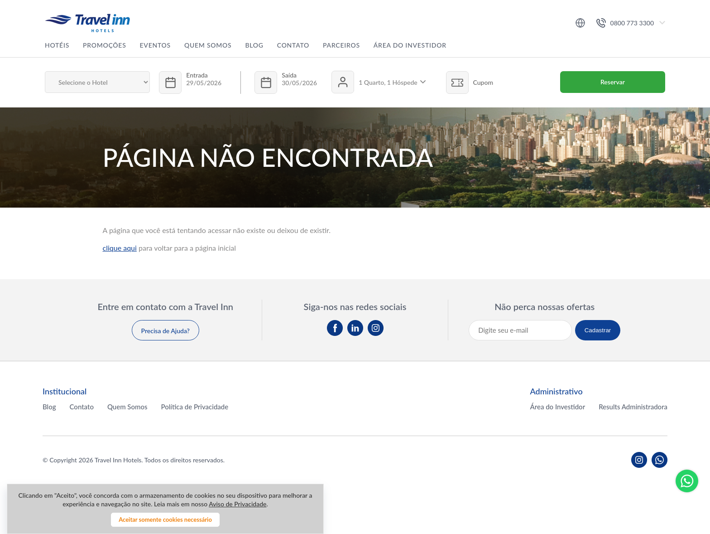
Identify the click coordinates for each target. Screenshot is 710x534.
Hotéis (57, 45)
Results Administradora (633, 407)
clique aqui (120, 247)
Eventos (155, 45)
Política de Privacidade (194, 407)
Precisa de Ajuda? (165, 331)
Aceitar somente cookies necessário (165, 519)
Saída (289, 75)
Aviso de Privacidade (237, 504)
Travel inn (87, 23)
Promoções (104, 45)
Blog (254, 45)
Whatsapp (687, 481)
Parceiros (341, 45)
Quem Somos (208, 45)
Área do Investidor (410, 45)
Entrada (197, 75)
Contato (293, 45)
